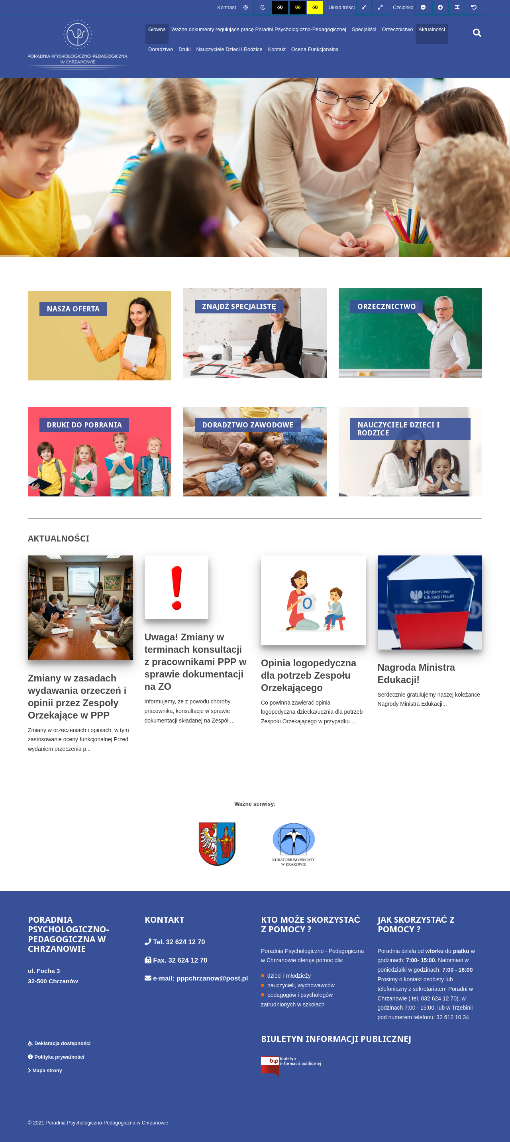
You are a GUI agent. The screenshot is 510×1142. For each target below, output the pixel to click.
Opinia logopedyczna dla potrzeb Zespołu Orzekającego (308, 675)
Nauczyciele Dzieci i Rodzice (229, 49)
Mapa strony (45, 1070)
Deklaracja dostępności (59, 1043)
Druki (184, 49)
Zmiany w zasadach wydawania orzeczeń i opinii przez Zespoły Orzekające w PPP (77, 697)
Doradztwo (160, 49)
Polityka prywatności (56, 1057)
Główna (157, 29)
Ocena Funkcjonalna (315, 49)
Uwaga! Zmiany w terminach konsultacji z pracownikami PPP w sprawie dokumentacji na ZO (196, 662)
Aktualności (431, 29)
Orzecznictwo (397, 29)
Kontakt (277, 49)
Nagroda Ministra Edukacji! (416, 673)
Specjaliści (364, 29)
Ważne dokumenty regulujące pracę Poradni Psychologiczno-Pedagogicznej (258, 29)
